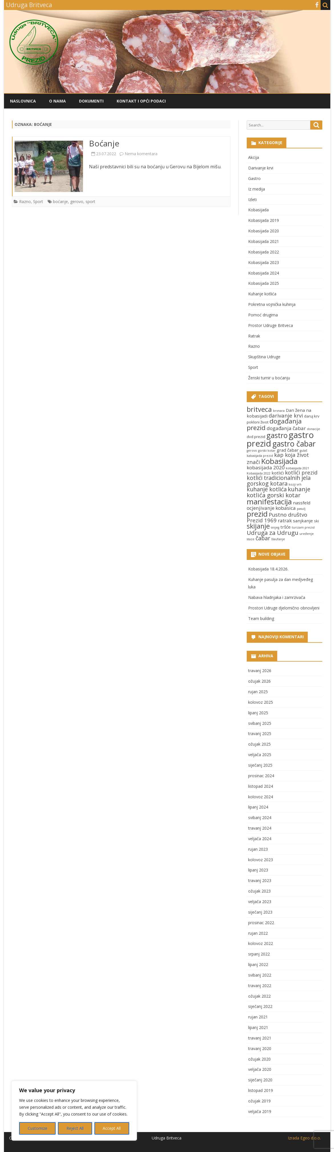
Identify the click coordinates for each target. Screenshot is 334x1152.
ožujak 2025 (259, 744)
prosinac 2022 (261, 922)
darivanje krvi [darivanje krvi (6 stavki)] (286, 415)
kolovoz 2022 (260, 943)
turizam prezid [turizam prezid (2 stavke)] (303, 527)
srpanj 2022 (259, 954)
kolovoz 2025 (260, 702)
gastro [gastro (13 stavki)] (277, 435)
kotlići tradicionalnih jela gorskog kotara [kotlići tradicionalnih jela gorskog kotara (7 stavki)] (279, 480)
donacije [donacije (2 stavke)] (313, 429)
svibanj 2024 (259, 817)
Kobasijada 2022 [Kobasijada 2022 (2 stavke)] (258, 473)
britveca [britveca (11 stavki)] (259, 409)
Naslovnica (23, 101)
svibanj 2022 (259, 975)
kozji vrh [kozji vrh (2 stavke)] (295, 484)
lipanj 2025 (258, 712)
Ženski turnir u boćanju (269, 377)
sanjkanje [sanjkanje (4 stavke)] (303, 520)
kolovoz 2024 (260, 796)
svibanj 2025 (259, 723)
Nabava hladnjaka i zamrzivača (276, 597)
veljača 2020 (259, 1069)
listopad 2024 (260, 786)
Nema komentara (141, 153)
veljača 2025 (259, 754)
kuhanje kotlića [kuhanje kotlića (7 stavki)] (267, 489)
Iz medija (256, 189)
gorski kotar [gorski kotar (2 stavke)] (267, 451)
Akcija (253, 157)
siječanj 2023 (260, 912)
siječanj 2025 (260, 765)
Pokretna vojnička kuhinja (271, 304)
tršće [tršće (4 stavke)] (285, 527)
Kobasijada (258, 209)
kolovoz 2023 (260, 859)
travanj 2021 (259, 1038)
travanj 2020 (259, 1048)
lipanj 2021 (258, 1027)
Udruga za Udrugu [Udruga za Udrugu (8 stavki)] (272, 533)
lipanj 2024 (258, 807)
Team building (261, 618)
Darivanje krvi (260, 168)
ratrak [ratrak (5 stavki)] (285, 520)
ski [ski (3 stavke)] (316, 520)
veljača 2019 (259, 1111)
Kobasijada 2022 (263, 252)
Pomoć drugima (263, 315)
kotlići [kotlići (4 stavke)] (278, 473)
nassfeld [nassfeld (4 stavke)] (301, 503)
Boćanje (104, 143)
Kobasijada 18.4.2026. (268, 569)
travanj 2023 (259, 880)
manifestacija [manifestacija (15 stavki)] (269, 501)
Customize (37, 1128)
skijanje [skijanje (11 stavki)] (258, 526)
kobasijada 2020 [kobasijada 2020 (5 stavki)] (266, 467)
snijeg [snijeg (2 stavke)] (275, 527)
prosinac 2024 (261, 775)
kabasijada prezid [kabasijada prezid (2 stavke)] (260, 456)
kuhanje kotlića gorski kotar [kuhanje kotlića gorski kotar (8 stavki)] (278, 492)
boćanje (60, 201)
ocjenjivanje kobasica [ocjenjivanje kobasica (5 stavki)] (271, 508)
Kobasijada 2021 (263, 241)
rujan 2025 (258, 691)
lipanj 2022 (258, 964)
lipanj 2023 (258, 870)
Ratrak (254, 336)
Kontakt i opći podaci (141, 101)
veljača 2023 (259, 901)
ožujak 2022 (259, 996)
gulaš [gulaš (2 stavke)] (303, 451)
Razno (25, 201)
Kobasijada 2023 (263, 262)
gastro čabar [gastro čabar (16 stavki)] (294, 444)
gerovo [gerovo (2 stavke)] (252, 451)
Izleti (252, 199)
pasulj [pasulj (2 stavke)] (301, 509)
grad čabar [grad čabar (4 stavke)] (288, 450)
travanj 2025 (259, 733)
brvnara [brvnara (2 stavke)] (279, 411)
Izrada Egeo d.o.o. (304, 1138)
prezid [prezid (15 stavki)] (257, 514)
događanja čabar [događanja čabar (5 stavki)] (286, 428)
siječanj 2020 (260, 1080)
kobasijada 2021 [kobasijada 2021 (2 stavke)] (297, 468)
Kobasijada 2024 (263, 273)
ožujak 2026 (259, 681)
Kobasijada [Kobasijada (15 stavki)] (279, 461)
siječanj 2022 (260, 1006)
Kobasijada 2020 (263, 231)
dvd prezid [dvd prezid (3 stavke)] (256, 436)
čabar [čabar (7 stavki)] (263, 538)
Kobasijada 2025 (263, 283)
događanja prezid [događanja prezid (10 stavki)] (274, 424)
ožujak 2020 (259, 1059)
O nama (57, 101)
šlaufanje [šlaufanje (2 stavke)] (278, 539)
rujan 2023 (258, 849)
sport (90, 201)
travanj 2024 (259, 828)
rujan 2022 (258, 933)
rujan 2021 (258, 1017)
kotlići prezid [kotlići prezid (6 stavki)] (301, 472)
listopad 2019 (260, 1090)
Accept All (112, 1128)
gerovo (76, 201)
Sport (38, 201)
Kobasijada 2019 (263, 220)
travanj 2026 (259, 670)
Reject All (75, 1128)
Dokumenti (91, 101)
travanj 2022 (259, 985)
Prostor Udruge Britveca (270, 325)
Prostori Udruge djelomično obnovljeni (283, 608)
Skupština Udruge (264, 356)
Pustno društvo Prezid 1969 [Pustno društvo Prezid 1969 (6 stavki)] (277, 517)
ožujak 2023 (259, 891)
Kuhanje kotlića (262, 293)
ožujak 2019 (259, 1101)
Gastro (254, 178)
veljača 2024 (259, 838)
